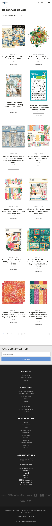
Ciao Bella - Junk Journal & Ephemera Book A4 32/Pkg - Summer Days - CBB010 (13, 105)
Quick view (13, 64)
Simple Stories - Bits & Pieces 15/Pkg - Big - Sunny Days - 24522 (13, 262)
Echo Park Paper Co (26, 443)
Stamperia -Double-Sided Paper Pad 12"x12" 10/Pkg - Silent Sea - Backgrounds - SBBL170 (13, 159)
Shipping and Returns (26, 409)
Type (26, 404)
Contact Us (26, 411)
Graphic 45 (26, 432)
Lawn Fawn (26, 445)
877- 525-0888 (26, 464)
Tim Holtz (26, 440)
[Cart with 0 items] (45, 2)
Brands (26, 399)
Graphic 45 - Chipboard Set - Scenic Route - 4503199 (13, 58)
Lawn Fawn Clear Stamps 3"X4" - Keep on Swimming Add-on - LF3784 (38, 107)
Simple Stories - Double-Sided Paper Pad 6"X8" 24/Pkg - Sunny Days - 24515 (13, 211)
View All (26, 448)
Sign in (22, 378)
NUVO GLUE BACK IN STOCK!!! (26, 391)
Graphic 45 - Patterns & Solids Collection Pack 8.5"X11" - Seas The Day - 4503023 (38, 316)
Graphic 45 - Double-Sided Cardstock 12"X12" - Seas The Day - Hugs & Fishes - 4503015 (13, 315)
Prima (26, 422)
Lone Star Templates (29, 519)
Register (29, 378)
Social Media (26, 375)
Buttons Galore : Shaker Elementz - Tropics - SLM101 (38, 58)
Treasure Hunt (26, 406)
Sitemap (26, 380)
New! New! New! (26, 396)
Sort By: (5, 15)
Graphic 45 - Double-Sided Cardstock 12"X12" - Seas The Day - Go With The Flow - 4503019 (38, 263)
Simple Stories (26, 425)
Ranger (26, 427)
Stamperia (26, 438)
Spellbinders (26, 435)
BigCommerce (29, 516)
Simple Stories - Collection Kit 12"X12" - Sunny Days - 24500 (38, 158)
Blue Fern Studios (26, 430)
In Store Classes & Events (26, 394)
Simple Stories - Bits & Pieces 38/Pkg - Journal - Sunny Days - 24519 (38, 211)
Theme (26, 401)
